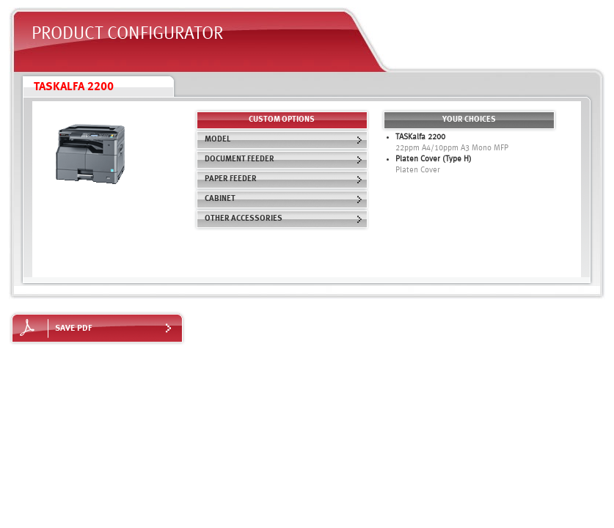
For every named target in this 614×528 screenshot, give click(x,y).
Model (284, 140)
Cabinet (284, 199)
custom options (282, 120)
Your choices (469, 120)
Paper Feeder (284, 179)
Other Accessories (284, 219)
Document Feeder (284, 159)
